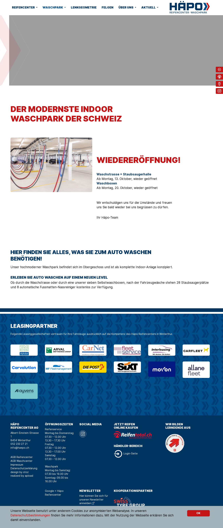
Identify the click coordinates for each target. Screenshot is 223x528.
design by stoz (20, 472)
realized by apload (22, 475)
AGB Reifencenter (22, 457)
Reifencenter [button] (23, 7)
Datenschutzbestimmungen (30, 515)
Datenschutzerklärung (24, 468)
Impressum (17, 464)
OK (198, 513)
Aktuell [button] (148, 7)
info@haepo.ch (20, 447)
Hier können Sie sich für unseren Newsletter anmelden (93, 499)
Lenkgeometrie (84, 7)
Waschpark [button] (53, 7)
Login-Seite (126, 453)
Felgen (107, 7)
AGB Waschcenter (21, 460)
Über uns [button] (126, 7)
